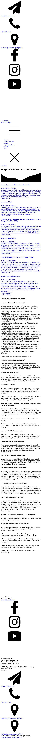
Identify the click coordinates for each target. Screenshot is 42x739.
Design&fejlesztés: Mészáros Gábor (11, 737)
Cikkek (6, 146)
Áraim (6, 143)
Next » (9, 295)
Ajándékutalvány (9, 145)
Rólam (6, 140)
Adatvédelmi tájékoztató (8, 600)
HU (5, 148)
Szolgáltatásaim (9, 141)
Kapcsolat (4, 165)
